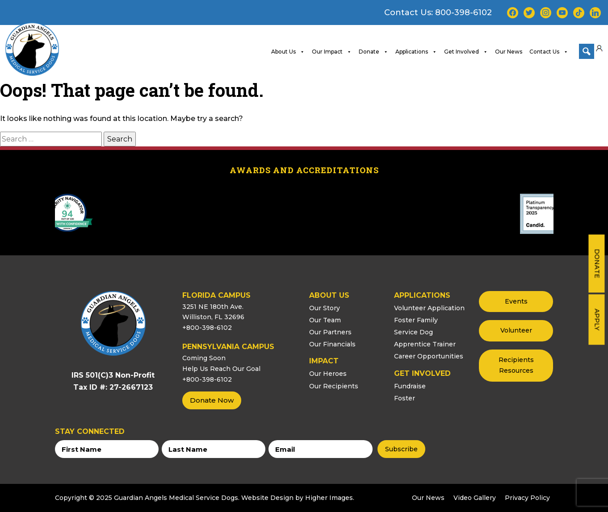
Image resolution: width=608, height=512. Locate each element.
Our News (508, 51)
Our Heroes (328, 374)
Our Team (325, 320)
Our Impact (332, 51)
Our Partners (330, 332)
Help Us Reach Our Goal (221, 368)
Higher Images (329, 498)
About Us (288, 51)
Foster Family (416, 320)
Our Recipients (333, 386)
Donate (597, 263)
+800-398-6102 (207, 328)
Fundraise (410, 386)
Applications (416, 51)
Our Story (324, 308)
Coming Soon (204, 358)
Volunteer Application (429, 308)
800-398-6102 (463, 12)
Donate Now (212, 400)
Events (516, 301)
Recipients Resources (516, 365)
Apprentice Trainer (425, 344)
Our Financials (332, 344)
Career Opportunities (428, 356)
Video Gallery (474, 498)
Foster (404, 398)
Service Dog (413, 332)
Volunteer (516, 330)
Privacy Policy (527, 498)
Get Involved (466, 51)
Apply (597, 319)
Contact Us (548, 51)
